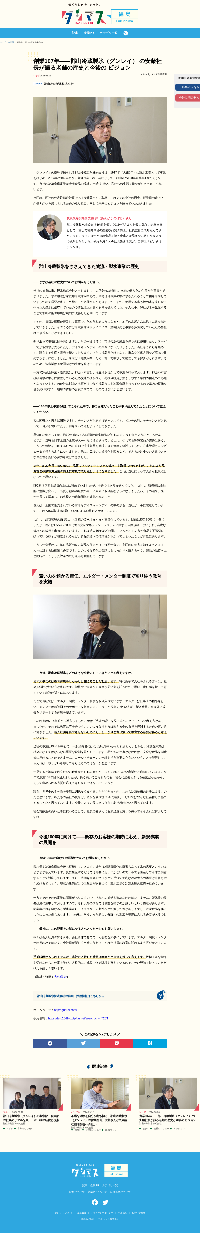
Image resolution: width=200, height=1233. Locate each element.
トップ (3, 42)
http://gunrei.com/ (65, 1010)
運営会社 (81, 1212)
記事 (75, 33)
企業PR (89, 33)
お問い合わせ (138, 1212)
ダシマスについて (64, 1212)
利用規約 (122, 1212)
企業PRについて (97, 1192)
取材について (77, 1192)
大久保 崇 (60, 976)
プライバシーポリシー (102, 1212)
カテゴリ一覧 (109, 33)
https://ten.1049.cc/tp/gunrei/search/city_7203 (78, 1018)
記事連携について (120, 1192)
